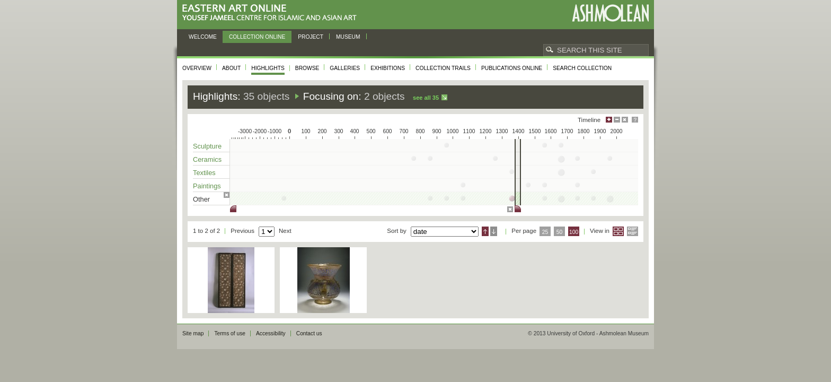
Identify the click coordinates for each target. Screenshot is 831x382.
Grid (618, 231)
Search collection (582, 68)
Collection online (257, 37)
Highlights (268, 68)
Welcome (203, 37)
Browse (307, 68)
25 (545, 232)
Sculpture (207, 146)
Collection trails (443, 68)
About (231, 68)
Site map (193, 333)
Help (635, 120)
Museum (348, 37)
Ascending (485, 231)
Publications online (511, 68)
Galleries (345, 68)
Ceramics (207, 159)
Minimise (617, 120)
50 (559, 232)
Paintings (207, 186)
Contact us (309, 333)
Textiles (204, 173)
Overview (196, 68)
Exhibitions (387, 68)
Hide (625, 120)
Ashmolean (610, 13)
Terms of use (229, 333)
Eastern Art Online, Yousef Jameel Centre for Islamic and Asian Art (272, 13)
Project (310, 37)
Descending (493, 231)
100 (573, 232)
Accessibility (271, 333)
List (632, 231)
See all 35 (426, 97)
